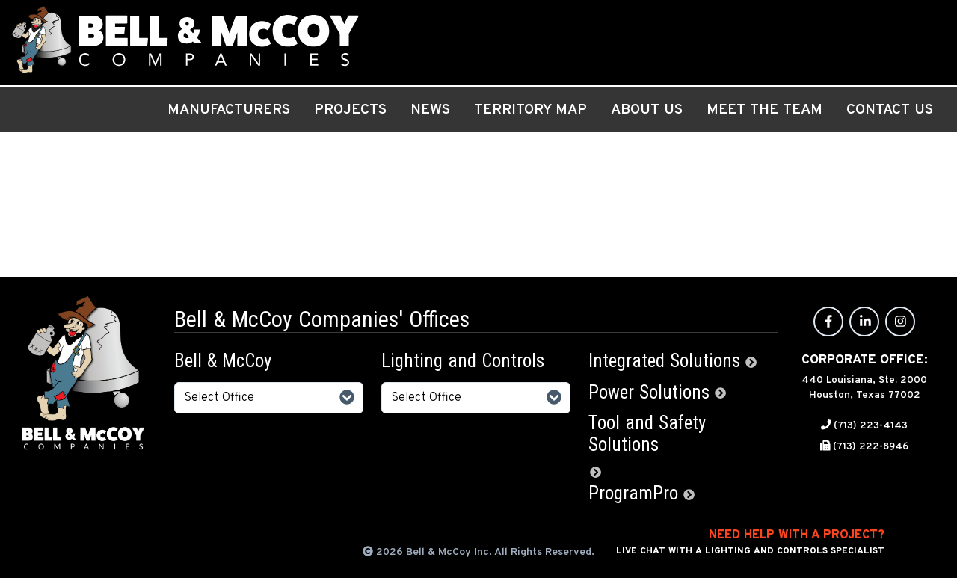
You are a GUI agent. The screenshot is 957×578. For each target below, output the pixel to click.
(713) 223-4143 (871, 425)
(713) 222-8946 (870, 446)
